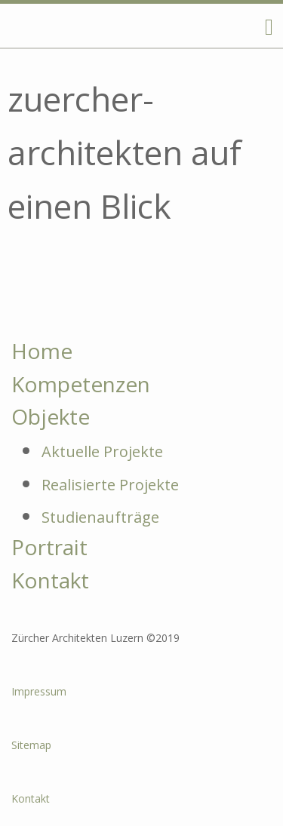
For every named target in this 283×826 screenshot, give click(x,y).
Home (41, 350)
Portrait (49, 547)
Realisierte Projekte (110, 484)
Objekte (50, 416)
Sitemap (31, 745)
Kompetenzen (80, 384)
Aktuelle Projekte (102, 451)
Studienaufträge (100, 517)
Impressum (38, 691)
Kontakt (50, 580)
